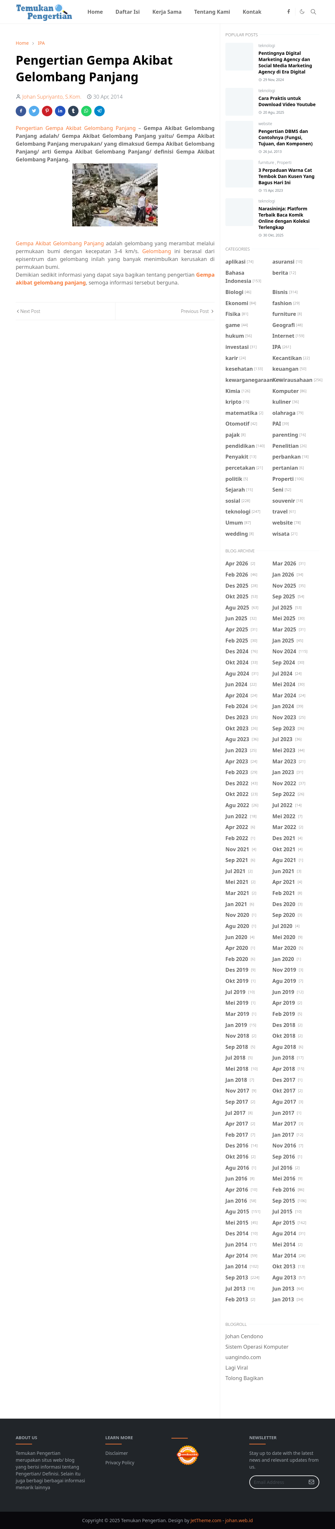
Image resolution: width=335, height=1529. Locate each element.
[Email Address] (277, 1482)
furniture (266, 162)
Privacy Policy (119, 1462)
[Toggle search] (313, 12)
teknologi (266, 45)
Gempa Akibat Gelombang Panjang (60, 243)
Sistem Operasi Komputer (257, 1346)
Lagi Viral (236, 1367)
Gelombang (156, 251)
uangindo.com (243, 1357)
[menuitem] (95, 12)
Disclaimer (116, 1453)
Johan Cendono (244, 1336)
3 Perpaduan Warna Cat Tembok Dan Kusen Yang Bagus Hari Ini (286, 176)
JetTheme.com (206, 1520)
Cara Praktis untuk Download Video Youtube (287, 101)
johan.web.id (239, 1520)
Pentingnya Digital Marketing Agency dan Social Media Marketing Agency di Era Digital (285, 62)
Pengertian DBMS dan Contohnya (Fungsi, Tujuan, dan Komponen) (285, 137)
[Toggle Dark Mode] (302, 11)
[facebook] (288, 12)
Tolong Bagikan (244, 1378)
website (265, 123)
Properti (284, 162)
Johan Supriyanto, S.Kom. (51, 96)
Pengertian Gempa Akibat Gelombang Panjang (76, 128)
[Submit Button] (311, 1482)
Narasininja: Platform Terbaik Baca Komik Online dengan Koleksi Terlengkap (283, 217)
